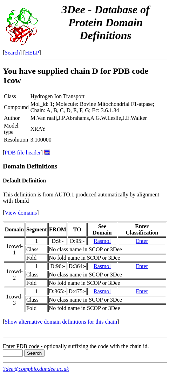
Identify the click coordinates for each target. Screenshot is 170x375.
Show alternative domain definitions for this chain (61, 322)
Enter (142, 241)
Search (12, 53)
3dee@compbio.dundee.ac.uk (36, 369)
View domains (21, 213)
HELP (32, 53)
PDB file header (23, 153)
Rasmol (102, 241)
